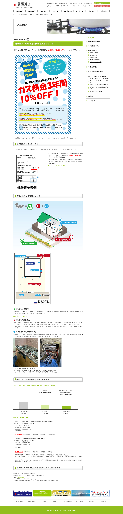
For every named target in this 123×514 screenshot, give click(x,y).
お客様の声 (91, 96)
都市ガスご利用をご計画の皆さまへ (97, 76)
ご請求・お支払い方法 (95, 62)
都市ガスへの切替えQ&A (96, 91)
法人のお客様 (93, 55)
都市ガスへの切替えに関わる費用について (100, 88)
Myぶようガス (91, 101)
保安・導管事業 (68, 11)
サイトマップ (86, 6)
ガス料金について (92, 50)
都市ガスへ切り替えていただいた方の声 (100, 81)
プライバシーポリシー (71, 6)
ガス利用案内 (19, 11)
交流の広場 (103, 11)
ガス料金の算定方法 (95, 59)
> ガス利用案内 (23, 14)
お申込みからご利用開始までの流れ (99, 84)
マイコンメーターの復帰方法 (95, 71)
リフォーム (55, 11)
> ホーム (15, 14)
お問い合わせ (50, 6)
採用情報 (62, 6)
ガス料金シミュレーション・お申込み (100, 78)
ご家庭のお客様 (94, 52)
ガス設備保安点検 (92, 67)
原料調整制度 (93, 57)
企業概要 (57, 6)
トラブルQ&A (79, 11)
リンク (80, 6)
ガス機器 (43, 11)
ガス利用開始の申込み (94, 41)
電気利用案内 (31, 11)
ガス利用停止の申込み (94, 46)
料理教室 (91, 11)
